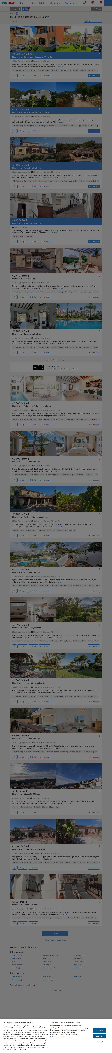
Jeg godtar (99, 1030)
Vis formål (99, 1042)
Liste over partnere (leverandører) (61, 1037)
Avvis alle (99, 1036)
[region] (56, 1036)
